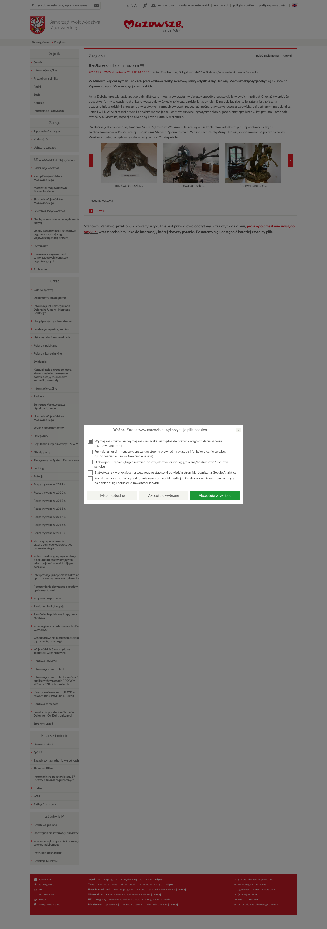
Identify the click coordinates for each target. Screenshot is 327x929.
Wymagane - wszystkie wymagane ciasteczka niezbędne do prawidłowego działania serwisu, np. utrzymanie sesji (155, 443)
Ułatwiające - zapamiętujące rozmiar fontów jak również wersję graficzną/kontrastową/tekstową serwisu (158, 464)
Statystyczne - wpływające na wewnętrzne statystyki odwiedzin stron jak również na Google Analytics (162, 472)
